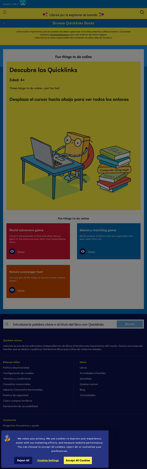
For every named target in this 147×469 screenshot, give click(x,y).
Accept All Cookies (78, 460)
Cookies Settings (48, 460)
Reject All (23, 460)
